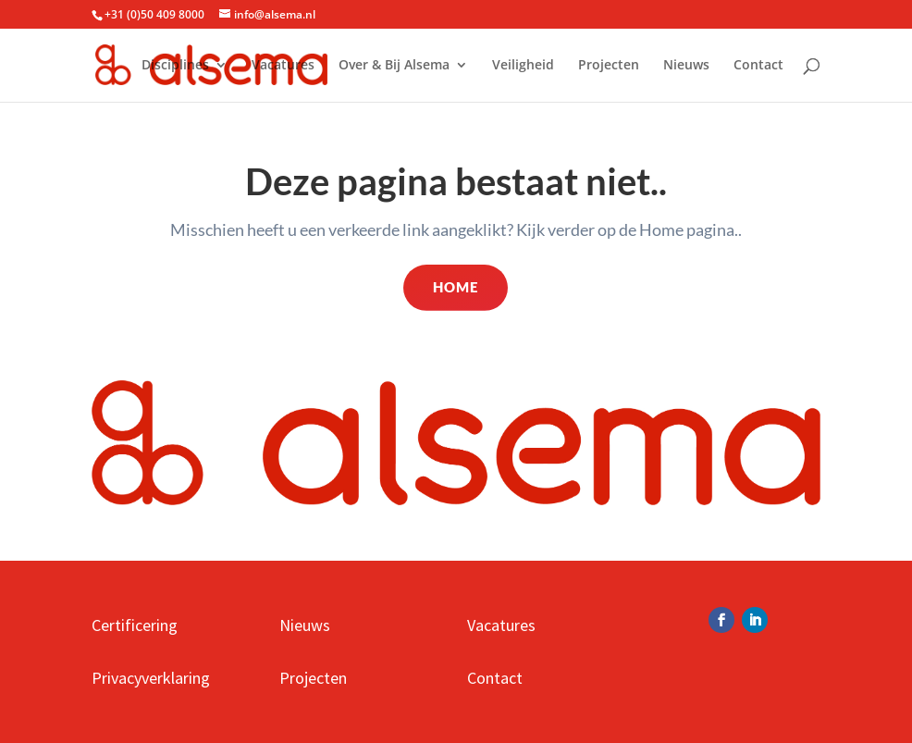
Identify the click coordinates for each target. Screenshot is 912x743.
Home (455, 287)
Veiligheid (523, 65)
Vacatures (283, 65)
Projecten (608, 65)
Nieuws (686, 65)
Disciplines (175, 65)
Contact (758, 65)
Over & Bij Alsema (394, 65)
